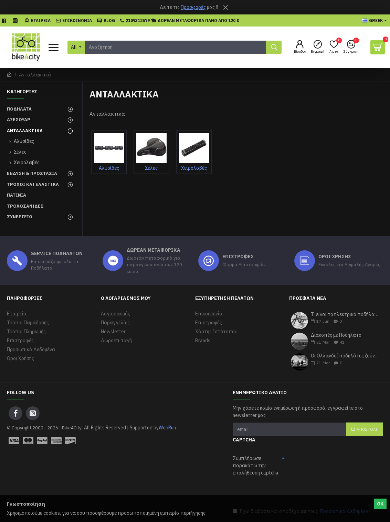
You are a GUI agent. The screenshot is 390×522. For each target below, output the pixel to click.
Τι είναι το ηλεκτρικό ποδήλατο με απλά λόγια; (345, 314)
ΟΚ (380, 504)
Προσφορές (193, 7)
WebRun (167, 428)
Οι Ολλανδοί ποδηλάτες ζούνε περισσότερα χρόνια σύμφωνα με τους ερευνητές (345, 355)
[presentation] (285, 491)
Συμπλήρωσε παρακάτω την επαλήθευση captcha (255, 465)
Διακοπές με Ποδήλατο (336, 335)
